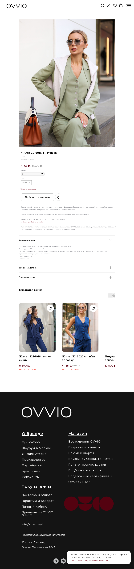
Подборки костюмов (85, 470)
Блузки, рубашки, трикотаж (90, 459)
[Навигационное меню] (128, 5)
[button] (103, 5)
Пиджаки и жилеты (84, 447)
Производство (33, 459)
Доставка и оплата (37, 495)
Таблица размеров (28, 189)
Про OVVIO (31, 442)
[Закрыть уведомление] (128, 553)
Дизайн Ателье (34, 454)
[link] (109, 5)
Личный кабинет (35, 506)
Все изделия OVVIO (84, 441)
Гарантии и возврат (38, 501)
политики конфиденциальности (89, 560)
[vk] (63, 561)
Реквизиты (31, 477)
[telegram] (56, 561)
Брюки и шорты (81, 453)
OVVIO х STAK (79, 482)
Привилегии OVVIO (37, 512)
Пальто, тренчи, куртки (87, 464)
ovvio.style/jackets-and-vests (32, 222)
